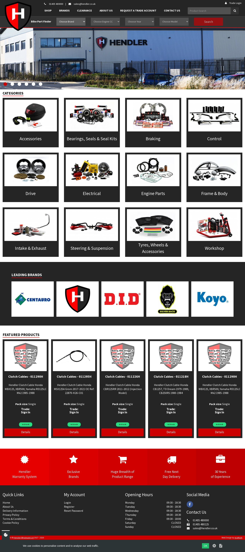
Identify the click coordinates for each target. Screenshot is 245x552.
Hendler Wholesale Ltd (24, 537)
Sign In (25, 412)
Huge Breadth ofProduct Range (122, 467)
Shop (48, 10)
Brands (64, 10)
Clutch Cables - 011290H (25, 376)
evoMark (238, 537)
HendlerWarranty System (24, 467)
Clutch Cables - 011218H (171, 376)
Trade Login (232, 3)
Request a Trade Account (138, 10)
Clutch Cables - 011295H (74, 376)
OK (205, 545)
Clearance (84, 10)
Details (25, 432)
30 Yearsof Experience (220, 467)
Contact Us (172, 10)
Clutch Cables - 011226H (122, 376)
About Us (106, 10)
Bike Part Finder (41, 21)
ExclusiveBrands (73, 467)
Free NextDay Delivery (171, 467)
